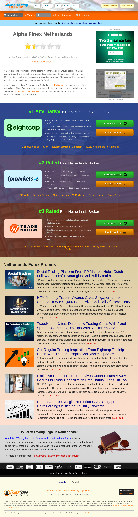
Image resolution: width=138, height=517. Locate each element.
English (44, 15)
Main (30, 15)
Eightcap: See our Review (35, 147)
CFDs (58, 6)
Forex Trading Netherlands (27, 91)
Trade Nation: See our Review (37, 246)
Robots (66, 6)
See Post (88, 513)
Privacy (66, 491)
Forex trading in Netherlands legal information (56, 456)
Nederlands (64, 482)
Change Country (126, 494)
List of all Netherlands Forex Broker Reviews (69, 473)
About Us (50, 491)
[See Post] (111, 291)
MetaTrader (47, 6)
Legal (82, 491)
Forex (37, 6)
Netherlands (13, 15)
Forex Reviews (63, 15)
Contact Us (58, 491)
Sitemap (88, 491)
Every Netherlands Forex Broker (102, 147)
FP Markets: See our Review (34, 195)
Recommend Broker (110, 6)
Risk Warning (74, 491)
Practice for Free (113, 132)
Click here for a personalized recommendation (82, 23)
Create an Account (113, 123)
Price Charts (127, 6)
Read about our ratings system (42, 62)
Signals (75, 6)
